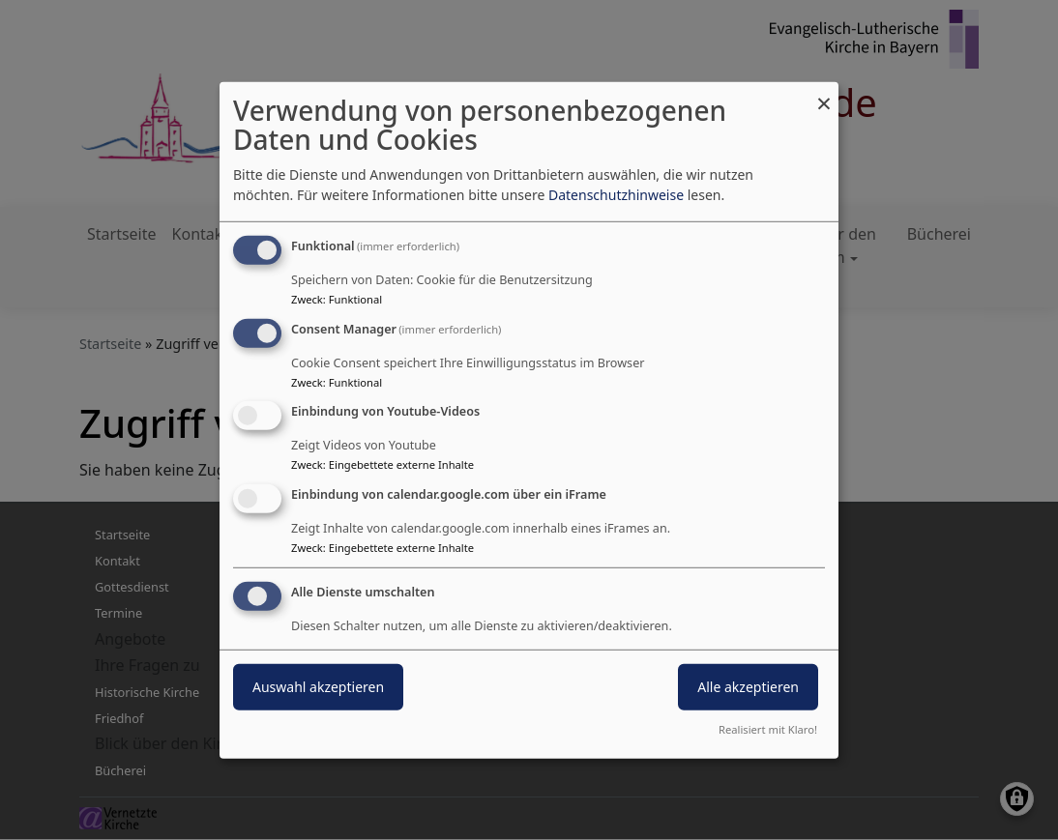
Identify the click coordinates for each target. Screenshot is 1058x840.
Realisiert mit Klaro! (768, 729)
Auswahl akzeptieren (318, 687)
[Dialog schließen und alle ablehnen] (823, 93)
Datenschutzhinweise (616, 195)
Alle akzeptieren (748, 687)
